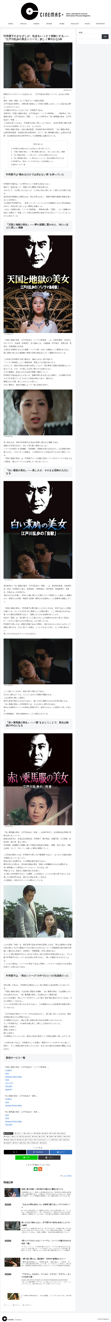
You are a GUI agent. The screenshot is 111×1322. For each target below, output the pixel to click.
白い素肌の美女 (64, 1140)
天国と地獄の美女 (25, 1136)
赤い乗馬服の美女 (33, 1143)
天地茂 (34, 1136)
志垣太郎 (67, 1136)
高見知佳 (43, 1143)
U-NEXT (8, 1070)
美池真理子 (8, 1143)
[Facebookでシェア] (38, 1152)
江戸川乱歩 (29, 1140)
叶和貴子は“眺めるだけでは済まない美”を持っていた (31, 148)
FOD (7, 1080)
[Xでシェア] (15, 1152)
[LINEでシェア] (26, 1157)
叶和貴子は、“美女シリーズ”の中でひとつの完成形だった (33, 161)
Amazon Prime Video (13, 1077)
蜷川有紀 (23, 1143)
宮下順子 (42, 1136)
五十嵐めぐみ (28, 1133)
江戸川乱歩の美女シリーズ (42, 1140)
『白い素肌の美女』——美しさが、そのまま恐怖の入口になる (35, 155)
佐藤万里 (45, 1133)
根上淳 (13, 1140)
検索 (80, 33)
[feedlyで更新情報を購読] (36, 1169)
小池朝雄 (50, 1136)
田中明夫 (55, 1140)
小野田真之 (58, 1136)
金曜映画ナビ (8, 1133)
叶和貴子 (7, 1136)
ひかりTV (9, 1083)
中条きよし (18, 1133)
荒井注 (15, 1143)
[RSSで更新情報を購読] (40, 1169)
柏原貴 (6, 1140)
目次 (35, 144)
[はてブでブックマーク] (61, 1152)
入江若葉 (53, 1133)
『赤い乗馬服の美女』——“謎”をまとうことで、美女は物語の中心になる (38, 158)
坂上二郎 (15, 1136)
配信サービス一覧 (19, 164)
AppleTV (8, 1089)
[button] (49, 1157)
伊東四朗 (37, 1133)
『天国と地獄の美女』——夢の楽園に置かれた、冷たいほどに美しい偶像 (39, 152)
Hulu (7, 1073)
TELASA (8, 1086)
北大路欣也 (61, 1133)
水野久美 (20, 1140)
